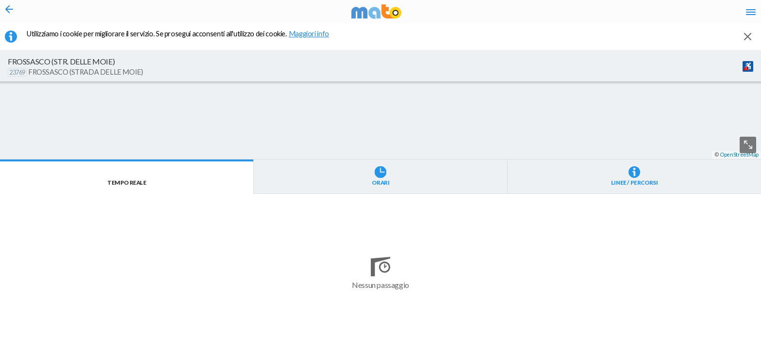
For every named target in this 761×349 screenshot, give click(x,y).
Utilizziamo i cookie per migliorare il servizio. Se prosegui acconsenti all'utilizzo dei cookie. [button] (184, 39)
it (611, 14)
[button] (259, 320)
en (629, 14)
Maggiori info (314, 39)
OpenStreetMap (739, 345)
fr (648, 14)
